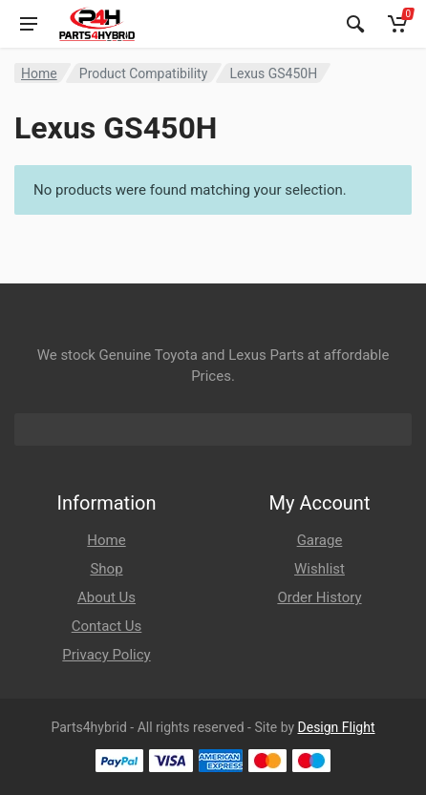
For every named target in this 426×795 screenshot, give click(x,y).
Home (39, 73)
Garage (320, 540)
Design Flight (336, 727)
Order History (319, 597)
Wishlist (319, 568)
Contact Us (107, 626)
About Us (106, 597)
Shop (106, 568)
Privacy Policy (106, 654)
